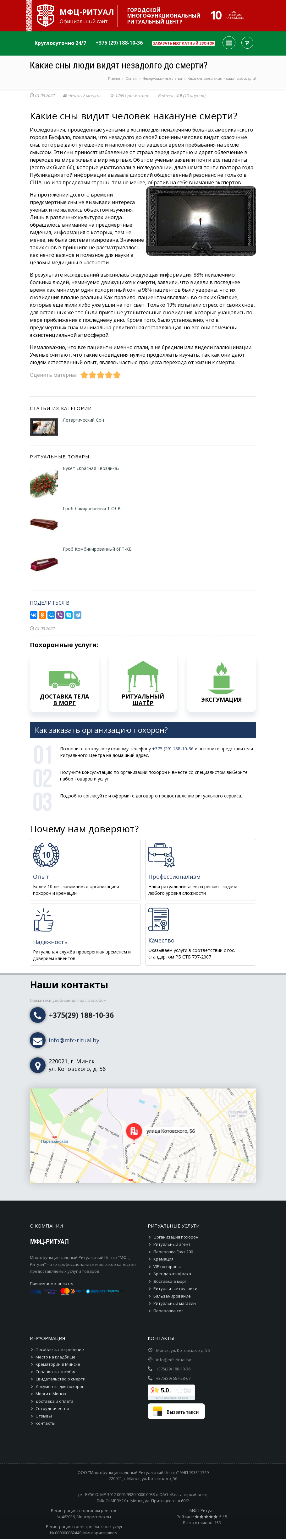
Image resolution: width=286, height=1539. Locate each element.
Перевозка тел (168, 1311)
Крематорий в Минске (58, 1364)
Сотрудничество (52, 1408)
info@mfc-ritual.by (74, 1040)
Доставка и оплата (55, 1401)
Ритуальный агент (171, 1244)
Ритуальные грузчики (175, 1288)
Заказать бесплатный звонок (183, 43)
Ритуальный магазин (174, 1303)
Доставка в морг (169, 1281)
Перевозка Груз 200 (173, 1252)
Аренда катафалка (172, 1274)
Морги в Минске (52, 1393)
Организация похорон (175, 1237)
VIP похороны (167, 1266)
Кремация (163, 1259)
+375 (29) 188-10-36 (119, 42)
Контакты (45, 1423)
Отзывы (44, 1416)
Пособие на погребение (60, 1349)
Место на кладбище (55, 1357)
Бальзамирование (172, 1296)
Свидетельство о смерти (60, 1379)
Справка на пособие (56, 1371)
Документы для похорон (60, 1386)
